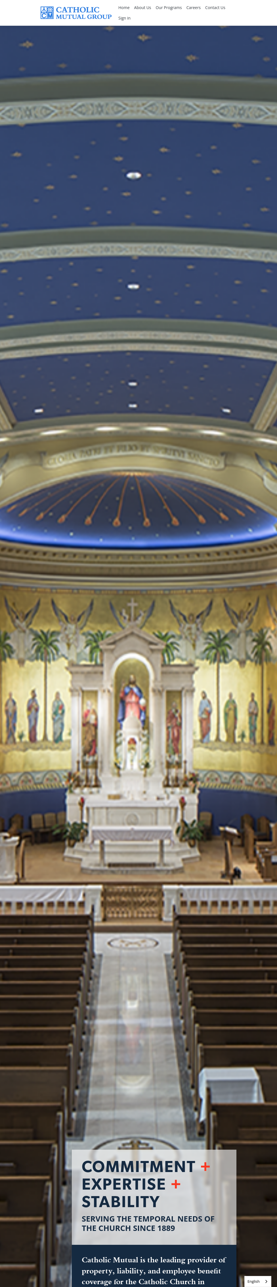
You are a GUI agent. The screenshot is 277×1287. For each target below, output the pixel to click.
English (253, 1281)
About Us (142, 7)
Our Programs (169, 7)
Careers (193, 7)
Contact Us (215, 7)
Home (124, 7)
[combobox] (257, 1281)
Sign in (124, 18)
